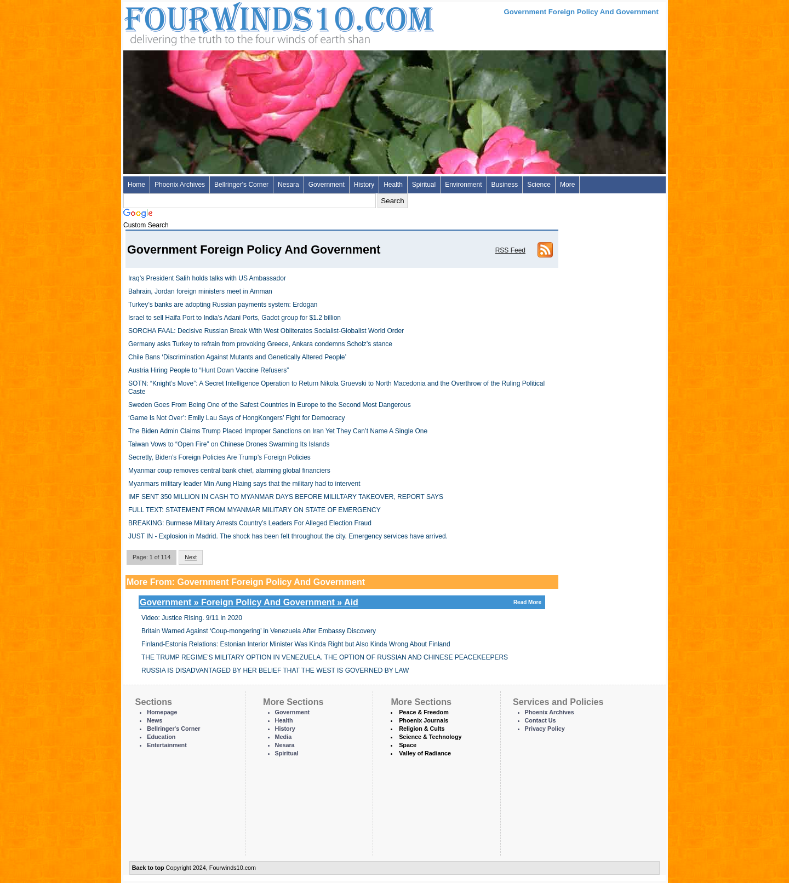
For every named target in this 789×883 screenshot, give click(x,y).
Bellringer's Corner (241, 184)
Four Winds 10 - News (232, 21)
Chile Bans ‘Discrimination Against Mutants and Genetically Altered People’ (237, 357)
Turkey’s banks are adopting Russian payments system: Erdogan (223, 304)
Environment (463, 184)
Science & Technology (430, 736)
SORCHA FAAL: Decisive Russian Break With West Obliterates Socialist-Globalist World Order (266, 331)
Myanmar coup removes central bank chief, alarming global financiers (229, 470)
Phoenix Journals (423, 720)
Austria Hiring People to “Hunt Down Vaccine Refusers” (208, 370)
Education (161, 736)
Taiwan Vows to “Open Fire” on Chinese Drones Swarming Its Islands (229, 444)
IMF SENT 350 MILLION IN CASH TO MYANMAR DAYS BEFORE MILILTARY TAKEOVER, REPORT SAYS (285, 497)
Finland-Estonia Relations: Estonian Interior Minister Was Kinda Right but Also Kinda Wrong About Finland (295, 644)
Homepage (162, 712)
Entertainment (167, 745)
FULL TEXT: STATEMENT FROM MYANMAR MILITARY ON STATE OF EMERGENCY (254, 510)
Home (136, 184)
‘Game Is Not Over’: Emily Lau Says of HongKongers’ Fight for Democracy (236, 418)
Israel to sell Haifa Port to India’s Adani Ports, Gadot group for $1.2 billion (234, 318)
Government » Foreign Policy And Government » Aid (342, 602)
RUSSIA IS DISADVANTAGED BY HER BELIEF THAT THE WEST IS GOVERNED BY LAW (275, 670)
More (567, 184)
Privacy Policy (545, 728)
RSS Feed (510, 250)
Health (393, 184)
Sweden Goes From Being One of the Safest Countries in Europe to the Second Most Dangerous (269, 405)
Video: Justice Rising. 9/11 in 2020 (191, 618)
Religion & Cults (421, 728)
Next (191, 557)
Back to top (148, 867)
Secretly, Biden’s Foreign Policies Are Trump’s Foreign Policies (219, 457)
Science (539, 184)
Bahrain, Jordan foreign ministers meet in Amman (200, 291)
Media (283, 736)
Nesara (288, 184)
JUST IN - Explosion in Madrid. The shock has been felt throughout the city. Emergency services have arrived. (288, 536)
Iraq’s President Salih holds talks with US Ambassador (207, 278)
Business (504, 184)
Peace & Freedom (424, 712)
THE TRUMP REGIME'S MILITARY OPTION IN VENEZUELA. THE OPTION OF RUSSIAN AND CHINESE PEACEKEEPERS (324, 657)
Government (326, 184)
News (154, 720)
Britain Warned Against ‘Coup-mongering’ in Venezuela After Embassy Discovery (258, 631)
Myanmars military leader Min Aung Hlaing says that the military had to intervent (244, 484)
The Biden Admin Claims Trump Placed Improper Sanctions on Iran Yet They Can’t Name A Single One (277, 431)
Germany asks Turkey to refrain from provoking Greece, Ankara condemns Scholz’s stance (260, 344)
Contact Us (540, 720)
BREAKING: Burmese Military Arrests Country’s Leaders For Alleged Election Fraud (249, 523)
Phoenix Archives (180, 184)
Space (407, 745)
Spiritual (424, 184)
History (364, 184)
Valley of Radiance (425, 753)
